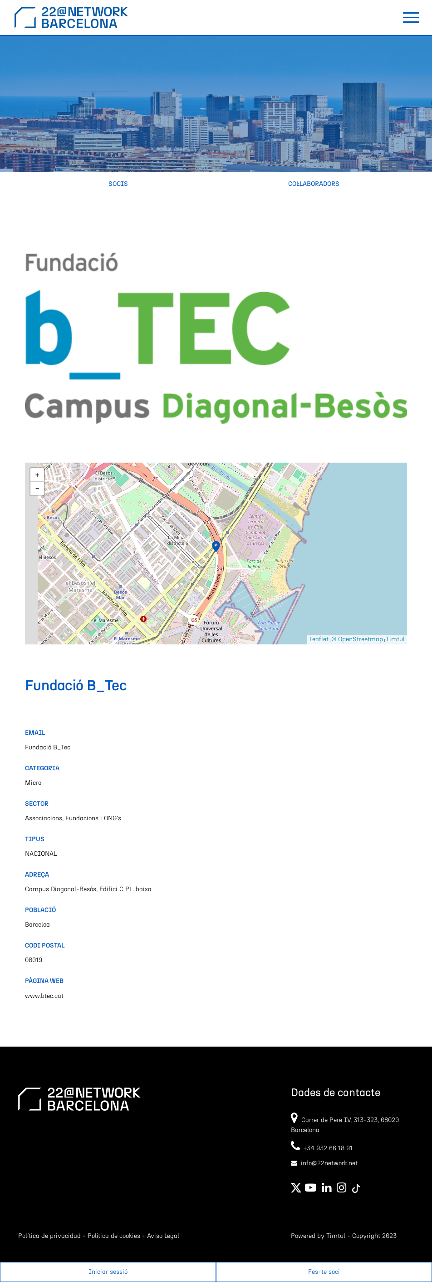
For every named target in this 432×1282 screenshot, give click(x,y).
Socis (118, 184)
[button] (216, 547)
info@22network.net (329, 1163)
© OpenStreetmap (357, 639)
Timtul (395, 639)
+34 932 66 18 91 (322, 1148)
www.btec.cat (44, 996)
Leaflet (319, 639)
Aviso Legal (163, 1236)
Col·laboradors (313, 184)
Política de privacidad (49, 1236)
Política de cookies (114, 1236)
